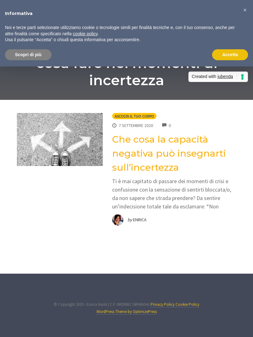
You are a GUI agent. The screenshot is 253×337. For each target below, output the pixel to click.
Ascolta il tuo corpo (134, 116)
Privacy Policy (163, 304)
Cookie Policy (187, 304)
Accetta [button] (230, 54)
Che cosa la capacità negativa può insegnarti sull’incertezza (169, 153)
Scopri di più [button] (28, 54)
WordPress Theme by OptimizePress (127, 311)
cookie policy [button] (85, 33)
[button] (245, 10)
